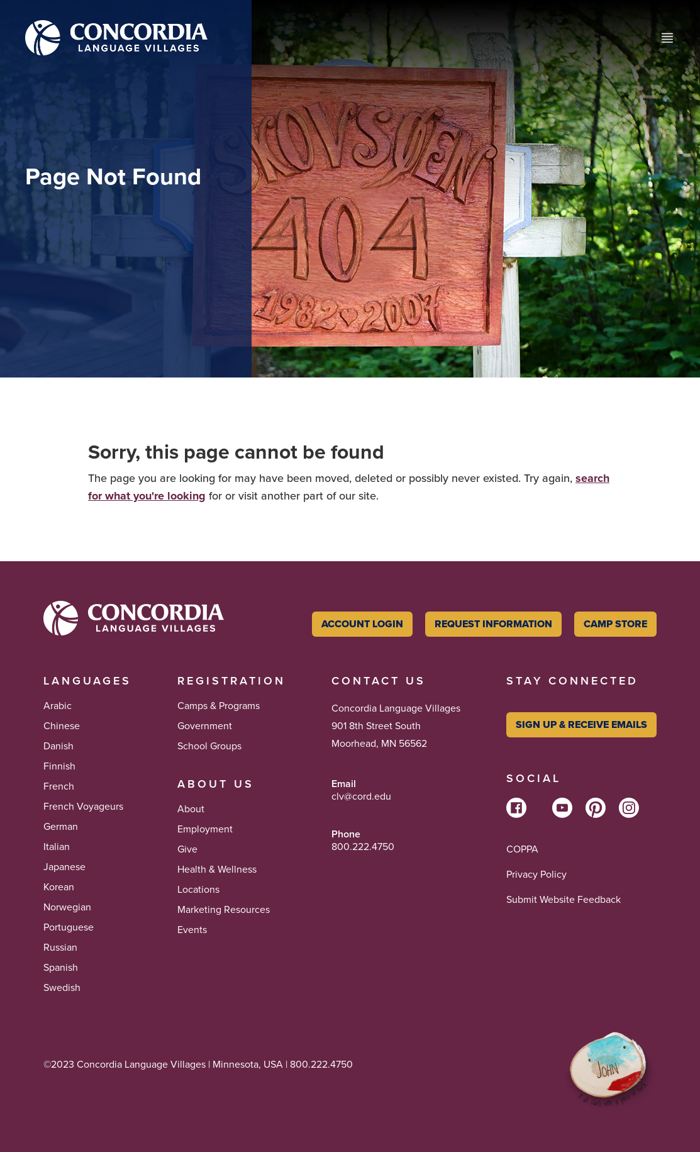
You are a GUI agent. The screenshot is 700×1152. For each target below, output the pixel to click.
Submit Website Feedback (563, 899)
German (60, 826)
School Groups (209, 746)
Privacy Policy (536, 874)
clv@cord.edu (361, 796)
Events (192, 930)
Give (187, 849)
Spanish (60, 967)
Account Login (362, 624)
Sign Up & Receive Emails (581, 724)
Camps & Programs (218, 706)
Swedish (62, 987)
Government (204, 726)
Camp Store (615, 624)
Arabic (57, 706)
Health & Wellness (217, 869)
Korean (58, 887)
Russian (60, 947)
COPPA (522, 849)
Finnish (59, 766)
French (58, 786)
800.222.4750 (362, 847)
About (190, 809)
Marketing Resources (223, 909)
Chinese (61, 726)
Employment (205, 829)
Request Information (493, 624)
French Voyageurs (83, 806)
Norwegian (67, 907)
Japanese (64, 867)
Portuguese (68, 927)
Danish (58, 746)
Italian (56, 847)
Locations (198, 889)
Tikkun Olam (72, 1082)
